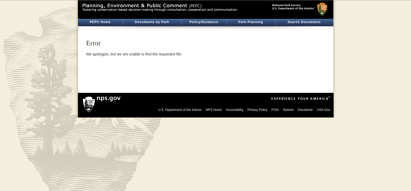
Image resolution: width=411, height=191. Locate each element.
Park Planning (250, 22)
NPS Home (214, 110)
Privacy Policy (257, 110)
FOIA (275, 110)
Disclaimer (305, 110)
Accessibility (234, 110)
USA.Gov (323, 110)
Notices (288, 110)
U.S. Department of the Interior (180, 110)
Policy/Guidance (203, 22)
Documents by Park (152, 22)
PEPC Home (100, 22)
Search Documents (304, 22)
